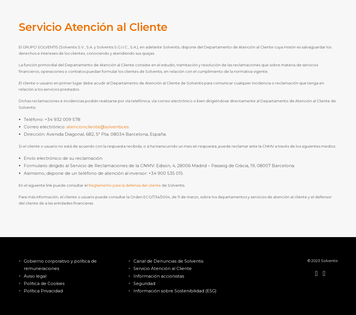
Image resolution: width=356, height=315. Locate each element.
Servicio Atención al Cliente (162, 268)
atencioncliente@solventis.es (97, 126)
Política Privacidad (43, 290)
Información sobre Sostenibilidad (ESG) (175, 290)
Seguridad (144, 283)
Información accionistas (158, 276)
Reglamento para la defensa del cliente (125, 185)
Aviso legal (35, 276)
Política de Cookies (44, 283)
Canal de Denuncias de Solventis (168, 261)
